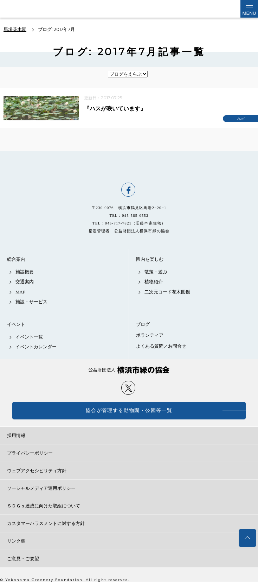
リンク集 (16, 541)
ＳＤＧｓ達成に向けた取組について (43, 505)
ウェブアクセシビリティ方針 (36, 470)
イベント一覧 (29, 337)
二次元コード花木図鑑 (167, 292)
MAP (20, 292)
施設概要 (24, 271)
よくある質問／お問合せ (161, 346)
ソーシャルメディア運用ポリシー (41, 488)
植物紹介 (153, 281)
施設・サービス (31, 301)
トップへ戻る (247, 538)
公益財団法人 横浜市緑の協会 (129, 370)
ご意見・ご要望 (23, 558)
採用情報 (16, 435)
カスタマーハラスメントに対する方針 (46, 523)
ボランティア (149, 335)
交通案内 (24, 281)
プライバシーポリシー (30, 453)
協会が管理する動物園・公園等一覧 (129, 410)
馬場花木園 (129, 167)
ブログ (143, 324)
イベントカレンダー (36, 346)
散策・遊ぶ (155, 271)
